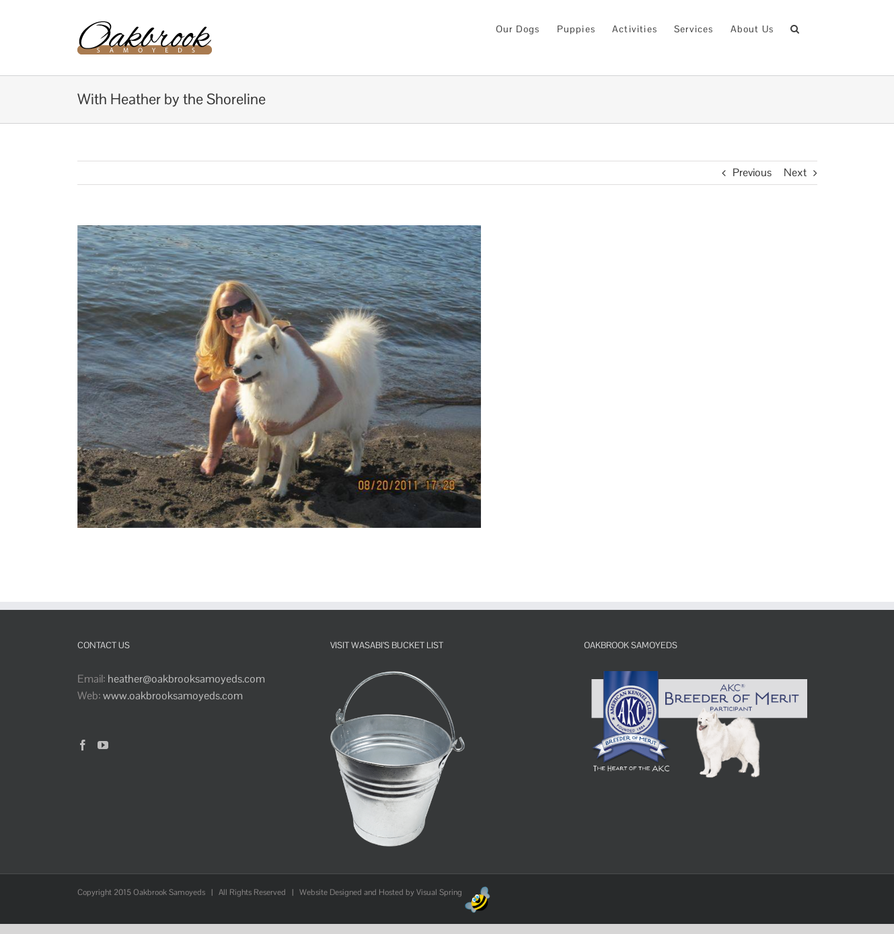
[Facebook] (82, 745)
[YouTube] (103, 745)
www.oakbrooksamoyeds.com (173, 696)
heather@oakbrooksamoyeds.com (186, 679)
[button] (795, 28)
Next (795, 172)
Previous (752, 172)
